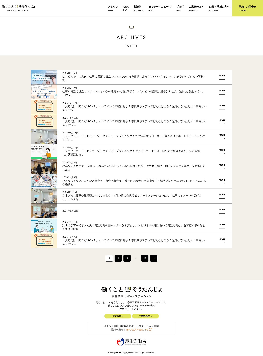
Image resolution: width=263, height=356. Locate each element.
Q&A (126, 8)
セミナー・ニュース (159, 8)
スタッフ (113, 8)
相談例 (138, 8)
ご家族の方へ (196, 8)
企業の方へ (117, 316)
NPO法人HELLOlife (137, 329)
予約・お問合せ (247, 8)
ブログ (180, 8)
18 (144, 258)
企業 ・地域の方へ (219, 8)
